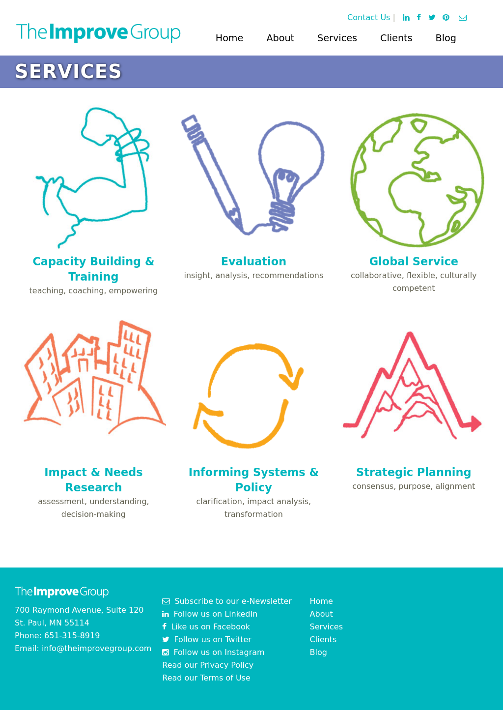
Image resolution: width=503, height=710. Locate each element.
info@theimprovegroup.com (97, 648)
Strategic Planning (413, 472)
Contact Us (368, 17)
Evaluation (253, 261)
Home (230, 38)
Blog (446, 38)
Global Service (413, 261)
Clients (396, 38)
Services (337, 38)
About (280, 38)
